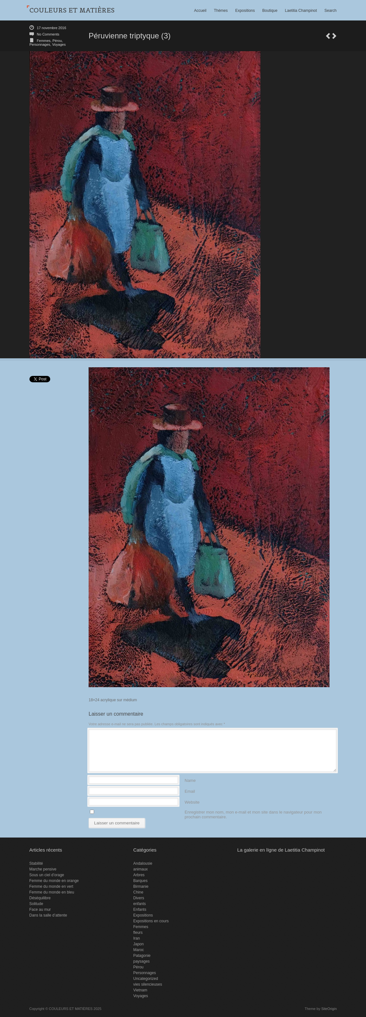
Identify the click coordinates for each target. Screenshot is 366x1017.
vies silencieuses (147, 984)
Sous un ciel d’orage (46, 875)
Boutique (269, 10)
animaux (140, 869)
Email (190, 791)
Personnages (39, 44)
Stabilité (36, 863)
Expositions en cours (151, 921)
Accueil (200, 10)
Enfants (139, 909)
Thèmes (220, 10)
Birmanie (140, 886)
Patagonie (141, 955)
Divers (138, 898)
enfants (139, 904)
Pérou (57, 41)
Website (192, 802)
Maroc (138, 950)
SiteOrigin (329, 1009)
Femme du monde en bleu (51, 892)
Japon (138, 944)
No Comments (48, 34)
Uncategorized (145, 978)
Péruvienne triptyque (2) (334, 36)
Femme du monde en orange (54, 880)
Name (190, 780)
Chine (138, 892)
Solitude (36, 904)
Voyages (59, 44)
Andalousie (142, 863)
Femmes (44, 41)
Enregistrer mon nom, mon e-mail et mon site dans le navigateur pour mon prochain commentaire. (253, 812)
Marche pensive (43, 869)
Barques (140, 880)
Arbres (138, 875)
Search (330, 10)
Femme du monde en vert (51, 886)
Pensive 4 (328, 36)
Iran (136, 938)
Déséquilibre (40, 898)
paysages (141, 961)
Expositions (245, 10)
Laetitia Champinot (301, 10)
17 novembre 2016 (51, 28)
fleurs (137, 932)
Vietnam (140, 990)
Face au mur (40, 909)
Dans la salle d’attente (48, 915)
